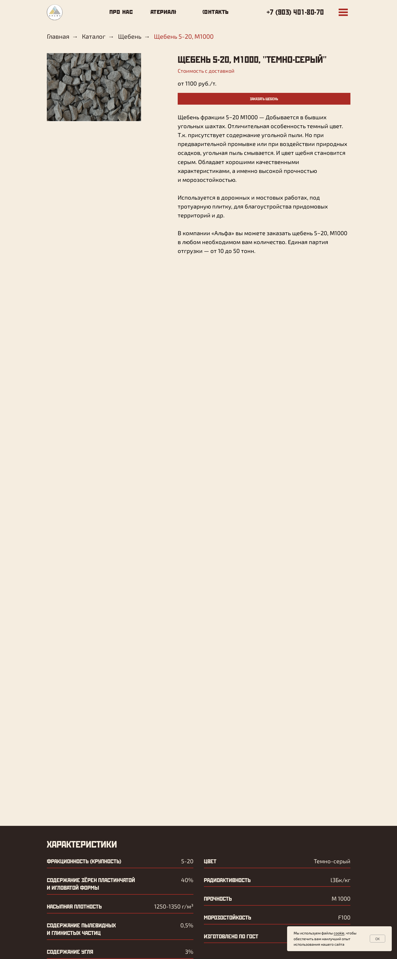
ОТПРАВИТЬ (81, 809)
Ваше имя (67, 721)
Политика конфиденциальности (203, 952)
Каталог (93, 36)
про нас (136, 879)
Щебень (129, 36)
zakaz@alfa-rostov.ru (104, 852)
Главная (58, 36)
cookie (339, 933)
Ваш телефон (74, 756)
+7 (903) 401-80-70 (295, 12)
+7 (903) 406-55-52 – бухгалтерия (225, 913)
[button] (264, 99)
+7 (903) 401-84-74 (99, 841)
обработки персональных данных (125, 789)
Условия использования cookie (261, 952)
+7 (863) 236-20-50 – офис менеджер (230, 922)
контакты (139, 898)
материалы (140, 888)
